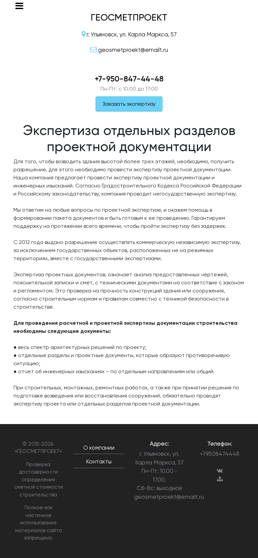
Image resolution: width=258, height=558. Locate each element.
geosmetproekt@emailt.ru (159, 496)
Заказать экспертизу (129, 104)
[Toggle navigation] (19, 6)
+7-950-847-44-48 (129, 78)
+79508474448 (220, 453)
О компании (99, 447)
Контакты (99, 461)
